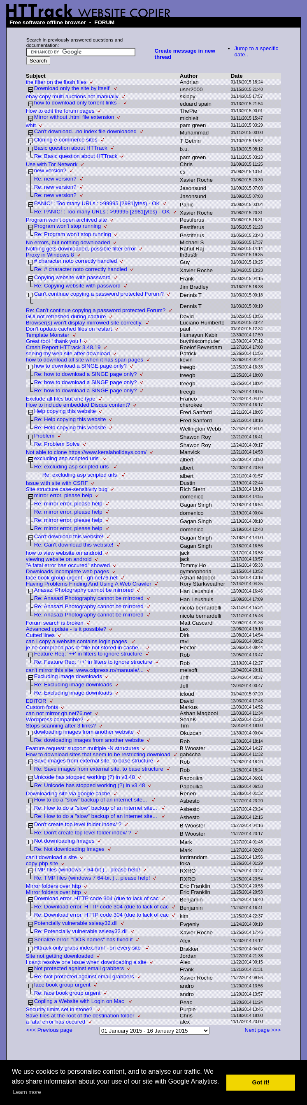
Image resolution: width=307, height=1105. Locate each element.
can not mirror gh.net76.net (59, 713)
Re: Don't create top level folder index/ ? (83, 832)
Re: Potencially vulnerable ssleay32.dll (81, 931)
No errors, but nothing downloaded (68, 242)
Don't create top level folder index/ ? (77, 824)
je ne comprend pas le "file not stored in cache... (84, 647)
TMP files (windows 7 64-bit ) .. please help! (87, 869)
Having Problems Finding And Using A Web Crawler (88, 584)
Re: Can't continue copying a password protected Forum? (96, 310)
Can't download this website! (69, 536)
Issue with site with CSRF (57, 483)
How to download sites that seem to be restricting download (98, 754)
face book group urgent (62, 985)
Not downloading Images (64, 841)
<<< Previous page (49, 1030)
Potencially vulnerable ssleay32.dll (76, 923)
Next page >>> (263, 1030)
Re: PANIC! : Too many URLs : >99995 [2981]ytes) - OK (102, 211)
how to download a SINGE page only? (80, 366)
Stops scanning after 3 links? (61, 726)
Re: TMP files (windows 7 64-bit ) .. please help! (92, 878)
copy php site (42, 863)
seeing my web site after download (68, 353)
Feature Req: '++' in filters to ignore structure (88, 654)
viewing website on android (59, 559)
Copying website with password (72, 277)
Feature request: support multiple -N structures (83, 748)
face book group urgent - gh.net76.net (72, 578)
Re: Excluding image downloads (73, 684)
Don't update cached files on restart (69, 329)
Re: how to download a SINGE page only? (85, 374)
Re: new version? (55, 179)
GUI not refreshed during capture (66, 316)
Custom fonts (42, 707)
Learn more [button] (27, 1092)
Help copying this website (65, 411)
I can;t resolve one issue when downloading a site (86, 962)
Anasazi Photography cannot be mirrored (84, 590)
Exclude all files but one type (60, 399)
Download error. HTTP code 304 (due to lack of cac (96, 898)
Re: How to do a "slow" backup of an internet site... (96, 808)
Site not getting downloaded (60, 956)
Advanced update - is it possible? (66, 629)
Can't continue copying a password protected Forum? (99, 294)
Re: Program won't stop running (72, 234)
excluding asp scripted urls (67, 458)
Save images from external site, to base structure (94, 761)
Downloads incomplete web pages (67, 571)
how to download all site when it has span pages (84, 360)
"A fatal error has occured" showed (68, 565)
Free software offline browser (47, 22)
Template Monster (48, 335)
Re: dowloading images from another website (89, 740)
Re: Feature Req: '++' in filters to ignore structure (93, 662)
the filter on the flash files (56, 82)
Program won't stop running (67, 226)
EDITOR (36, 701)
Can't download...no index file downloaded (85, 131)
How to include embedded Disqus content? (78, 405)
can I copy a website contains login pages (77, 641)
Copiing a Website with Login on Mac (80, 1001)
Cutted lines (40, 635)
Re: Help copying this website (70, 419)
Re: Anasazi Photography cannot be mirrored (89, 598)
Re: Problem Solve (57, 444)
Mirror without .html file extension (74, 117)
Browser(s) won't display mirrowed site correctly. (84, 323)
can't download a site (51, 857)
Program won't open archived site (66, 220)
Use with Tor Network (52, 164)
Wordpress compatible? (55, 719)
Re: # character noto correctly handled (80, 269)
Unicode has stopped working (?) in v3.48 (84, 777)
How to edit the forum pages (60, 111)
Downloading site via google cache (68, 793)
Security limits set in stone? (60, 1009)
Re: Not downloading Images (69, 849)
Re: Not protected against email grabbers (84, 976)
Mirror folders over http (53, 886)
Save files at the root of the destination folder (80, 1015)
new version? (50, 170)
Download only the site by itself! (72, 88)
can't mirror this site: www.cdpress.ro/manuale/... (85, 670)
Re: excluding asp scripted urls (72, 466)
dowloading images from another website (84, 732)
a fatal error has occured (55, 1022)
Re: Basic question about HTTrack (75, 156)
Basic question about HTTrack (70, 148)
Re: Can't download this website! (74, 545)
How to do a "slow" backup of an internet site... (91, 800)
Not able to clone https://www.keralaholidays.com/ (86, 452)
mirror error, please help (63, 495)
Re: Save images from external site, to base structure (98, 769)
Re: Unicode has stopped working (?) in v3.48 (89, 785)
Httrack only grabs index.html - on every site (88, 948)
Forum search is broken (55, 623)
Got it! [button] (261, 1082)
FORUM (104, 22)
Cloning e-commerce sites (66, 140)
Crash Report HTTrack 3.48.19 (63, 347)
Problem (44, 436)
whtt (31, 125)
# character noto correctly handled (75, 261)
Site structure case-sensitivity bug (67, 489)
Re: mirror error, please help (68, 503)
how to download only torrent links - (77, 103)
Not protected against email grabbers (79, 968)
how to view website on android (64, 553)
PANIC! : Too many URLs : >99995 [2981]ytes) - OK (97, 203)
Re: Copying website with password (77, 286)
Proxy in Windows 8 (50, 255)
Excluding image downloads (68, 676)
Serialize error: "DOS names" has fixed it (83, 939)
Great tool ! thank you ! (53, 341)
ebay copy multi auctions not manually (72, 96)
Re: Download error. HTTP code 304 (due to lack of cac (101, 906)
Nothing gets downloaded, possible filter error (81, 249)
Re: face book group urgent (67, 993)
